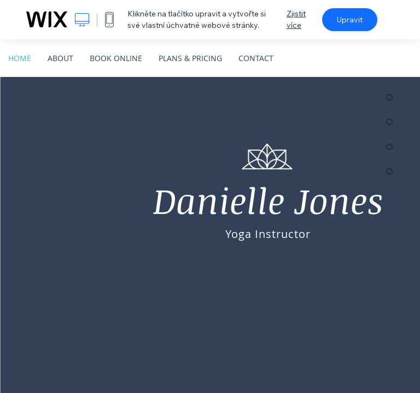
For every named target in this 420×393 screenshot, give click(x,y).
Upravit (350, 20)
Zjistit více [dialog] (296, 19)
